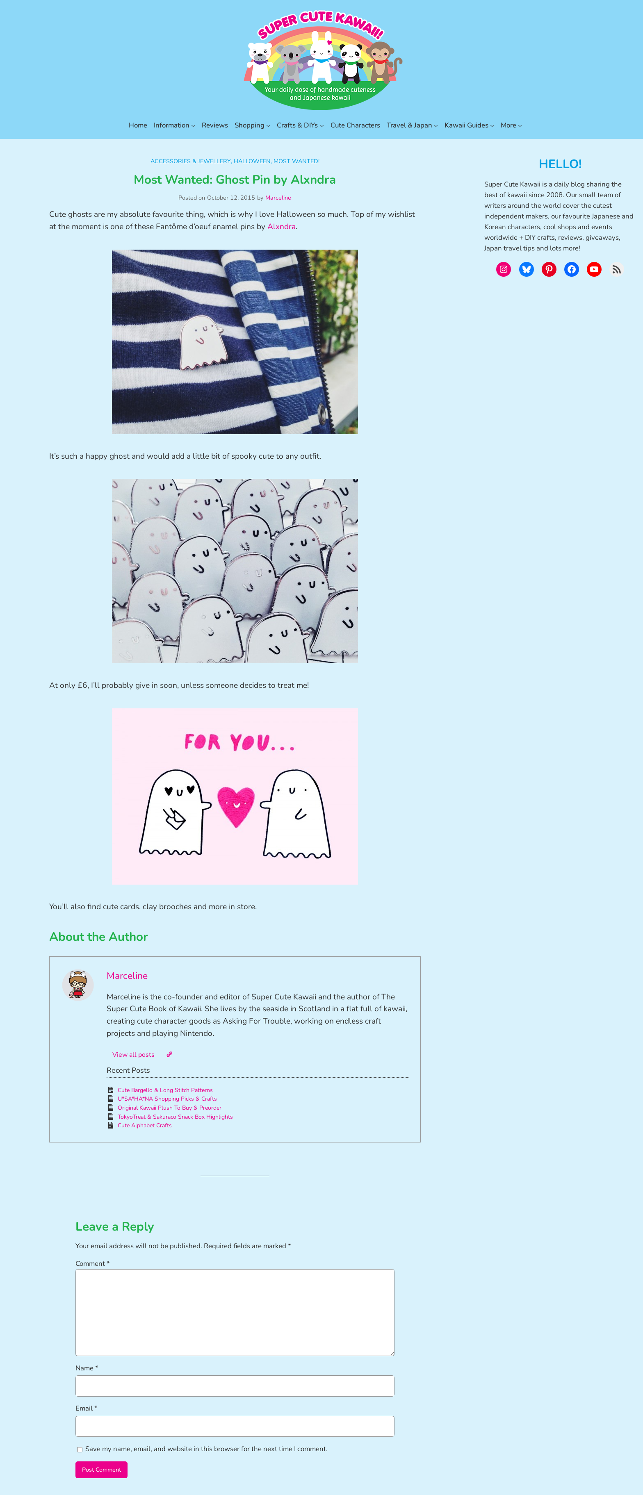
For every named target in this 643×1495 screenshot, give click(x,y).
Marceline (278, 197)
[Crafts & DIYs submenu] (322, 125)
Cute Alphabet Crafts (145, 1125)
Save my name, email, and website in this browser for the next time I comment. (206, 1449)
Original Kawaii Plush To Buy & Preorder (169, 1108)
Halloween (252, 161)
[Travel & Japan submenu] (436, 125)
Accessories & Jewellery (190, 161)
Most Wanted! (296, 161)
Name (86, 1368)
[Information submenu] (193, 125)
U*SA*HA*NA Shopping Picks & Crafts (167, 1099)
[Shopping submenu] (268, 125)
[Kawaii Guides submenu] (492, 125)
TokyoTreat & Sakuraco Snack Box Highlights (175, 1117)
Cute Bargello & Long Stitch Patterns (165, 1090)
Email (86, 1408)
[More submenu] (520, 125)
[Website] (169, 1054)
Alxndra (281, 226)
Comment (92, 1263)
